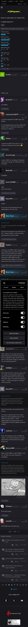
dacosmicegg (10, 155)
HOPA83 (9, 368)
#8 (24, 199)
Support (3, 4)
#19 (24, 506)
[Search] (3, 25)
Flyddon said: (4, 279)
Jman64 (8, 521)
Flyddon (8, 245)
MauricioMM (10, 448)
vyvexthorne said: (4, 396)
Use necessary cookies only (13, 342)
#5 (24, 155)
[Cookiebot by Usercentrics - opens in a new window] (19, 283)
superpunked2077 (12, 114)
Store (21, 1)
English (14, 589)
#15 (24, 368)
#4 (24, 138)
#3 (24, 117)
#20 (24, 521)
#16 (24, 389)
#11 (24, 272)
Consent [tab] (6, 287)
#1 (24, 75)
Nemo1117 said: (4, 222)
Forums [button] (3, 1)
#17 (24, 431)
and (9, 193)
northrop (9, 431)
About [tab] (22, 287)
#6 (24, 170)
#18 (24, 448)
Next (15, 531)
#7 (24, 182)
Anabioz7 (9, 100)
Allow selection (14, 338)
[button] (1, 7)
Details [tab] (14, 287)
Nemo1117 (9, 199)
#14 (24, 349)
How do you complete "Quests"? (14, 558)
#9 (24, 216)
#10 (24, 245)
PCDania (9, 506)
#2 (24, 100)
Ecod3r (8, 75)
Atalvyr (8, 138)
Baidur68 (9, 170)
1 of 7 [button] (10, 531)
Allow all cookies (14, 333)
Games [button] (10, 1)
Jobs (16, 1)
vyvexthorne (10, 349)
